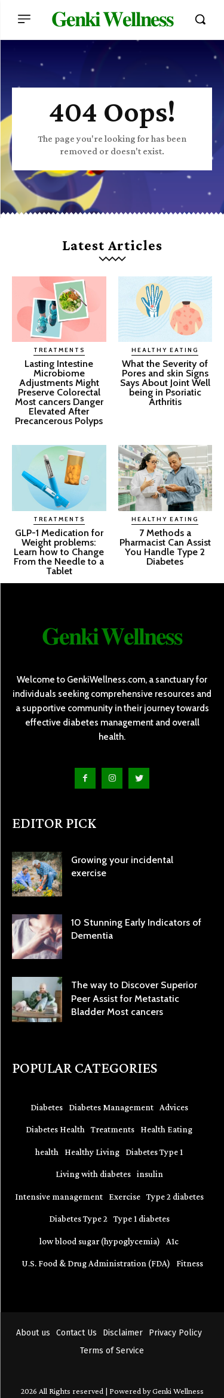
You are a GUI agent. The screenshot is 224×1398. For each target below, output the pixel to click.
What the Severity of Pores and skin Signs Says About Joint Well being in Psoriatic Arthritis (165, 382)
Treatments (59, 350)
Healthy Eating (164, 350)
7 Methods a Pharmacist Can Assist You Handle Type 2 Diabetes (165, 547)
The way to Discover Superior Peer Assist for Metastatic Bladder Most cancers (134, 998)
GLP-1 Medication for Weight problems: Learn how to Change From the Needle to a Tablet (59, 552)
